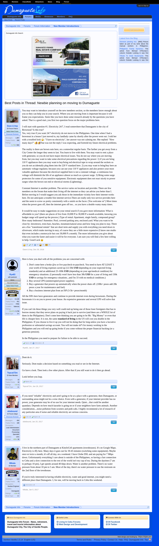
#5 (114, 422)
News (50, 2)
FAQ (70, 17)
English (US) (29, 540)
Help (121, 540)
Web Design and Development (72, 524)
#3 (114, 490)
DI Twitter (111, 524)
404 (18, 420)
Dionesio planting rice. (128, 42)
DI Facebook (113, 522)
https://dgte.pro (144, 537)
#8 (114, 387)
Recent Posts (20, 20)
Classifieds (26, 2)
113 (18, 479)
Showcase (48, 17)
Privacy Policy (100, 540)
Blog (58, 2)
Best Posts (8, 20)
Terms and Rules (84, 540)
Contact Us (112, 540)
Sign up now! (134, 29)
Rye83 (12, 274)
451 (18, 301)
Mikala (12, 463)
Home (5, 2)
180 (18, 423)
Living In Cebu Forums (68, 522)
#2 (114, 250)
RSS (150, 539)
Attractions (39, 2)
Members (61, 17)
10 (18, 380)
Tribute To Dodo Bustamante (131, 56)
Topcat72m (12, 373)
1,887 (17, 138)
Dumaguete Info (14, 17)
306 (18, 140)
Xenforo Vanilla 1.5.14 (13, 540)
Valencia (16, 306)
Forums (28, 17)
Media (38, 17)
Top (146, 540)
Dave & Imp (12, 126)
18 (18, 382)
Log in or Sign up (143, 5)
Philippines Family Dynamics (131, 49)
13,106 (17, 299)
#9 (114, 348)
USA (17, 437)
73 (18, 481)
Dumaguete (15, 491)
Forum (66, 2)
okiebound (12, 411)
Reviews (15, 2)
